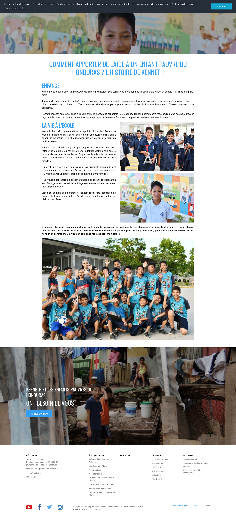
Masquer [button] (221, 6)
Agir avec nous (158, 471)
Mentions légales (180, 506)
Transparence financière (100, 488)
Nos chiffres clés (97, 474)
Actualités (156, 475)
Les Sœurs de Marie (98, 466)
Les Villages (157, 467)
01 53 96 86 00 (36, 459)
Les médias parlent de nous (101, 484)
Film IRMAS (157, 479)
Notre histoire (95, 470)
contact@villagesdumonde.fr (45, 469)
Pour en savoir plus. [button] (15, 8)
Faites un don (39, 413)
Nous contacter (190, 459)
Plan (196, 506)
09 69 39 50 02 (51, 462)
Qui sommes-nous (160, 459)
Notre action (157, 463)
